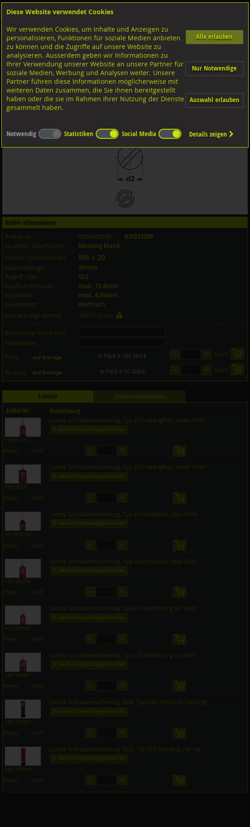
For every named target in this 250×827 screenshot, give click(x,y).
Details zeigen (211, 134)
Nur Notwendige (214, 68)
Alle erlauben (214, 36)
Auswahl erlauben (214, 99)
